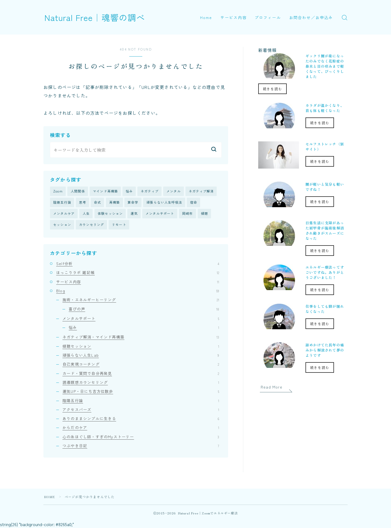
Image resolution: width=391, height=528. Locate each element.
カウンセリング (91, 225)
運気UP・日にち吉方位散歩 (140, 392)
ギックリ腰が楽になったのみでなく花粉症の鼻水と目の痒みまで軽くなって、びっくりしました (324, 66)
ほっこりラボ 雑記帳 (137, 273)
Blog (137, 291)
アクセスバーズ (140, 410)
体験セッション (110, 214)
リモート (119, 225)
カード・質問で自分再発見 (140, 374)
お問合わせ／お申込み (311, 17)
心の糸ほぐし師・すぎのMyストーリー (140, 437)
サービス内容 (233, 17)
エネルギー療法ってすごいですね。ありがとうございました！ (324, 272)
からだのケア (140, 428)
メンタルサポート (160, 214)
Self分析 (137, 264)
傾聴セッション (140, 346)
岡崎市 (187, 214)
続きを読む (272, 88)
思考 (82, 202)
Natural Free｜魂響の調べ (96, 17)
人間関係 (78, 191)
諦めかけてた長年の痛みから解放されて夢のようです (324, 350)
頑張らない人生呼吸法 (164, 202)
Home (206, 17)
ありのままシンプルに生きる (140, 419)
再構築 (114, 202)
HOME (49, 497)
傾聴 (204, 214)
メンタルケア (64, 214)
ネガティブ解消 (201, 191)
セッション (62, 225)
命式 (97, 202)
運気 (134, 214)
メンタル (173, 191)
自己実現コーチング (140, 364)
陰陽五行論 (62, 202)
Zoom (58, 191)
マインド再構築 (105, 191)
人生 (86, 214)
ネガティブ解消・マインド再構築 (140, 337)
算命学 (133, 202)
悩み (129, 191)
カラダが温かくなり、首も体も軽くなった (324, 108)
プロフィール (268, 17)
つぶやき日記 (140, 446)
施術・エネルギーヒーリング (140, 300)
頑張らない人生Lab (140, 355)
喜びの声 (144, 309)
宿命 (193, 202)
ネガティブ (150, 191)
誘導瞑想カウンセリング (140, 383)
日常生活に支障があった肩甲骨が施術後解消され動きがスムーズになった (324, 230)
